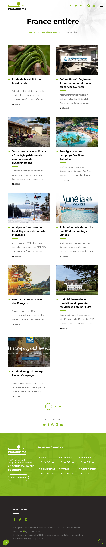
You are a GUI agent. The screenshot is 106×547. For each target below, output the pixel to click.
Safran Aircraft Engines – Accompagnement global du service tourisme (76, 83)
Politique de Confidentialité (24, 527)
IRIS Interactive (34, 531)
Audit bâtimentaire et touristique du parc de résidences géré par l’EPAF (76, 303)
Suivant (60, 406)
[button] (5, 542)
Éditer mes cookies (45, 527)
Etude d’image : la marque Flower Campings (28, 373)
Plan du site (59, 527)
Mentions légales (73, 527)
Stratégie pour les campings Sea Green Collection (73, 155)
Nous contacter (18, 477)
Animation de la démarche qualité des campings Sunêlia (76, 231)
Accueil (32, 32)
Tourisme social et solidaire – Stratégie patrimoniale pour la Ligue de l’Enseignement (29, 157)
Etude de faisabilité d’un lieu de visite (27, 81)
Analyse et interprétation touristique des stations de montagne (28, 231)
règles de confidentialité (58, 535)
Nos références (49, 32)
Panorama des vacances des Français (27, 301)
